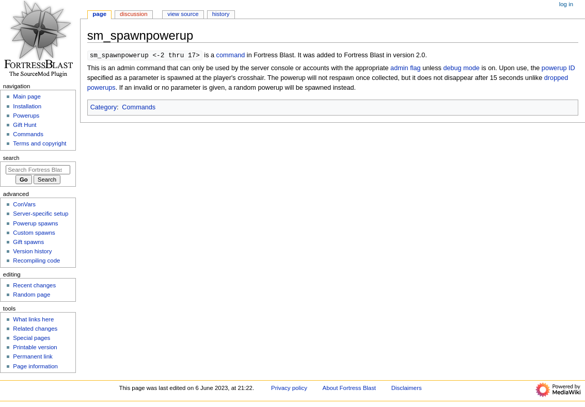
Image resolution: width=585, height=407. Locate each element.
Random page (31, 294)
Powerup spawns (35, 223)
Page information (35, 366)
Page (99, 14)
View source (182, 14)
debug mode (461, 68)
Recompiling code (36, 260)
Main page (27, 96)
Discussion (133, 14)
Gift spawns (28, 242)
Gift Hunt (24, 125)
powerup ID (558, 68)
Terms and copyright (39, 143)
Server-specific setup (40, 213)
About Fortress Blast (349, 388)
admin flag (405, 68)
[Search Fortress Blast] (38, 169)
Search (11, 158)
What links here (33, 319)
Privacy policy (289, 388)
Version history (32, 251)
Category (103, 107)
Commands (138, 107)
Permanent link (32, 356)
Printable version (35, 347)
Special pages (31, 338)
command (230, 55)
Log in (566, 4)
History (221, 14)
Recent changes (34, 285)
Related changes (35, 328)
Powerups (26, 115)
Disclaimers (406, 388)
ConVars (24, 204)
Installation (27, 106)
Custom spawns (34, 233)
